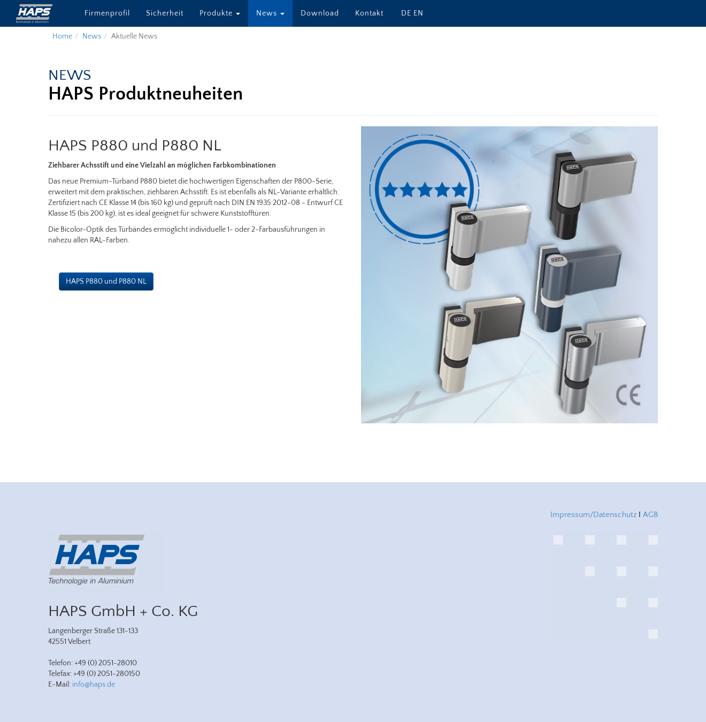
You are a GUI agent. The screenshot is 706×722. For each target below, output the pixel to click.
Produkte (219, 13)
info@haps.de (93, 684)
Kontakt (369, 13)
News (270, 13)
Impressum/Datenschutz (593, 514)
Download (320, 13)
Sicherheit (164, 13)
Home (62, 36)
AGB (650, 514)
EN (418, 13)
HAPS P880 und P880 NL (106, 281)
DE (406, 13)
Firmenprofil (107, 13)
